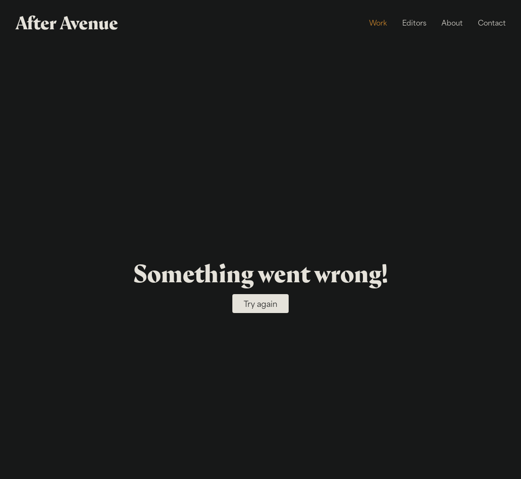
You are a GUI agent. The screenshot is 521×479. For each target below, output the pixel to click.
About (452, 22)
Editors (414, 22)
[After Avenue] (68, 22)
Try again (260, 303)
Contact (492, 22)
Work (378, 22)
